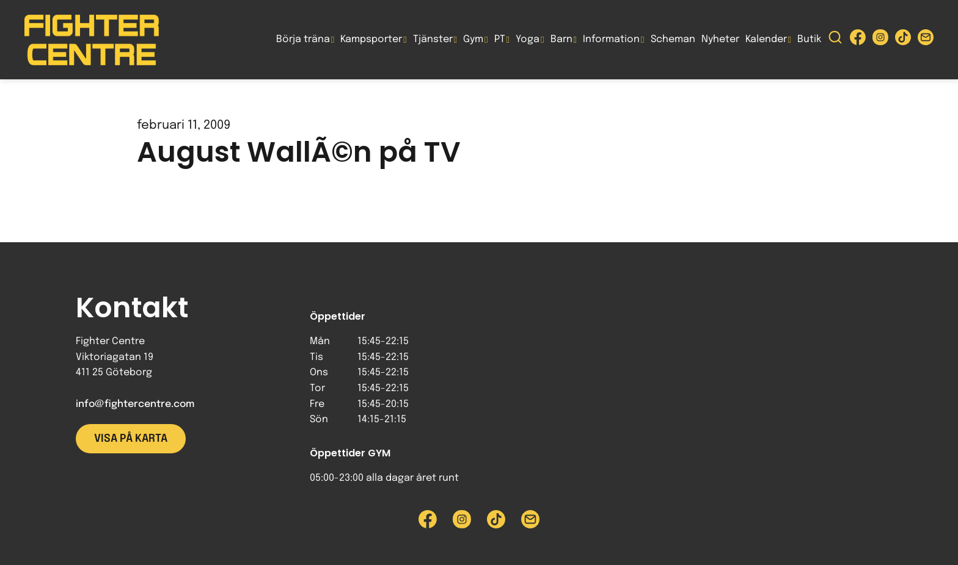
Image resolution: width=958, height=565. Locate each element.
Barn (561, 39)
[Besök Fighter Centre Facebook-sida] (858, 40)
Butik (809, 39)
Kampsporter (371, 39)
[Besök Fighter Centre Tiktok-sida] (903, 40)
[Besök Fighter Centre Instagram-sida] (880, 40)
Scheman (673, 39)
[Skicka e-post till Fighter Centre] (926, 40)
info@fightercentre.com (135, 404)
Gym (473, 39)
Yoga (527, 39)
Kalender (766, 39)
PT (499, 39)
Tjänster (433, 39)
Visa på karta (130, 438)
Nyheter (720, 39)
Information (611, 39)
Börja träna (303, 39)
